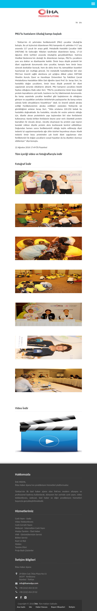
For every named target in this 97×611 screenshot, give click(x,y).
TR (77, 22)
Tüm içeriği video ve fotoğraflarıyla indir (38, 154)
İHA (36, 603)
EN (80, 22)
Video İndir (21, 408)
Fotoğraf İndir (23, 164)
